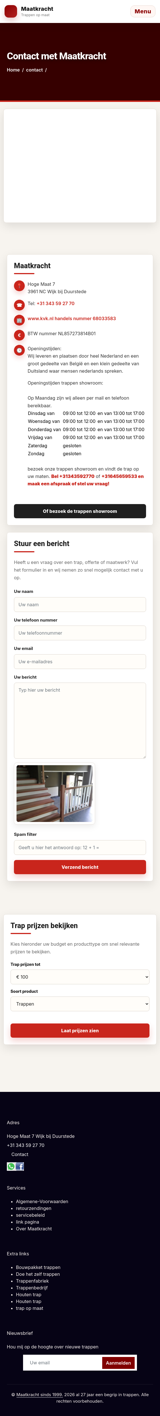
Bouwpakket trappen (38, 1267)
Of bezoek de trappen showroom (80, 511)
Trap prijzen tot (25, 964)
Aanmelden (118, 1363)
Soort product (24, 991)
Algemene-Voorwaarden (42, 1201)
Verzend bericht (79, 867)
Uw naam (23, 591)
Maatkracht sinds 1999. (40, 1394)
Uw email (23, 648)
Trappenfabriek (32, 1281)
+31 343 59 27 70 (55, 303)
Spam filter (25, 834)
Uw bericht (25, 677)
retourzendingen (33, 1208)
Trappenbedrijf (32, 1288)
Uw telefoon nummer (36, 620)
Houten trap (28, 1294)
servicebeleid (30, 1215)
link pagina (27, 1222)
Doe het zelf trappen (38, 1274)
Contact (19, 1154)
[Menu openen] (142, 11)
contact (34, 70)
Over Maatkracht (34, 1229)
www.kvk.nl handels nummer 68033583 (72, 318)
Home (13, 70)
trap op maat (29, 1308)
